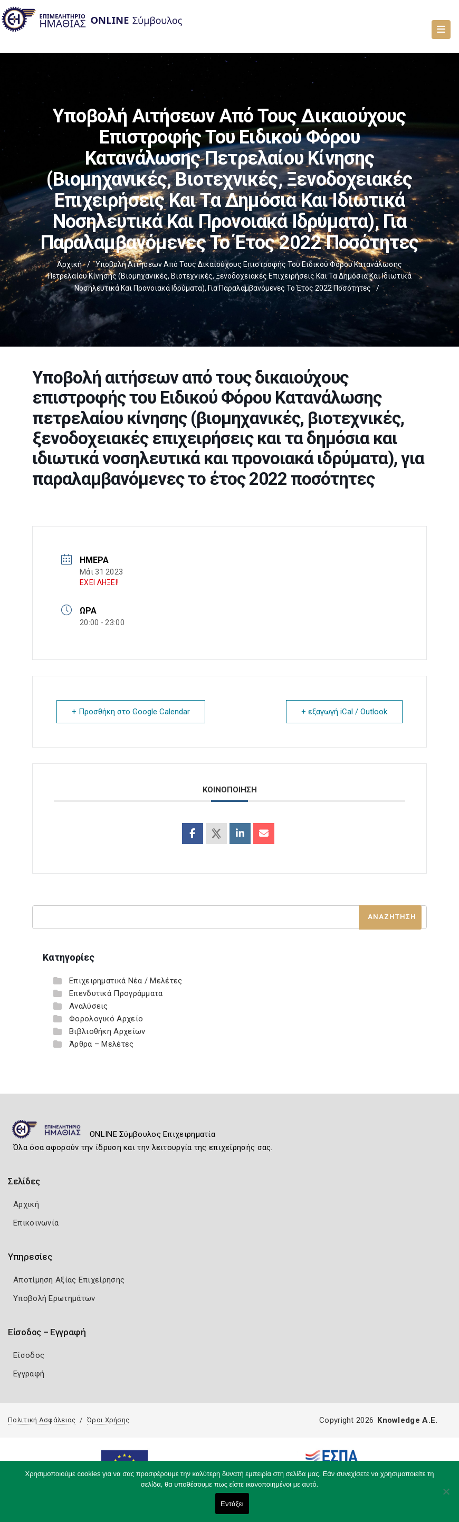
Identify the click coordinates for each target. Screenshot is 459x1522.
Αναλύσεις (88, 1006)
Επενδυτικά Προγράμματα (116, 993)
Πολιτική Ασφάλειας (41, 1420)
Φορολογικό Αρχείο (106, 1018)
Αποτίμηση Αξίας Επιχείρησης (69, 1280)
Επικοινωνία (36, 1223)
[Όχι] (446, 1496)
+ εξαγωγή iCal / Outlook (344, 711)
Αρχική (69, 264)
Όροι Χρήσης (108, 1420)
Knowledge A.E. (407, 1420)
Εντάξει (232, 1504)
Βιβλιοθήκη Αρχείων (107, 1031)
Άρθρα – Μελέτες (101, 1044)
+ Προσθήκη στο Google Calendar (131, 711)
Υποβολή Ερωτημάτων (54, 1298)
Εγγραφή (28, 1374)
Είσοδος (28, 1355)
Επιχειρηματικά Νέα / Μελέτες (125, 980)
